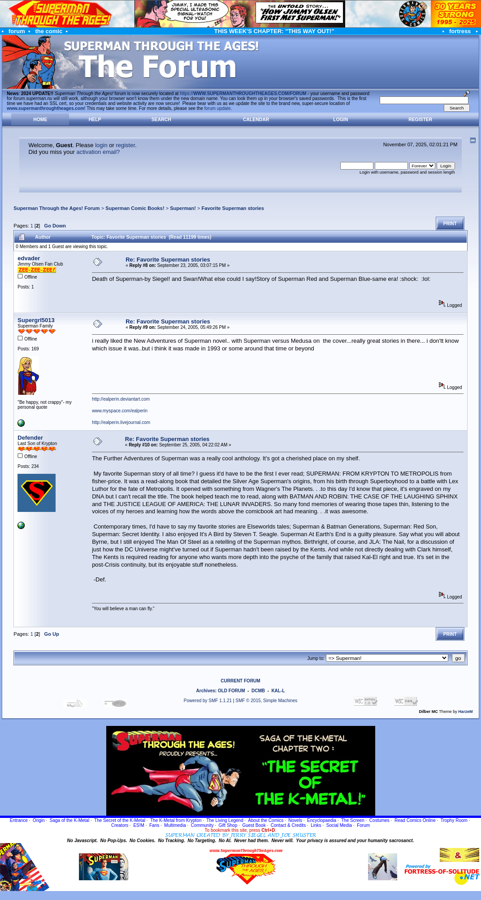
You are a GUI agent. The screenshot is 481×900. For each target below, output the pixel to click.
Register (420, 119)
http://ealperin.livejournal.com (121, 422)
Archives (205, 690)
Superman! (183, 208)
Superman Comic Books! (134, 208)
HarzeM (465, 711)
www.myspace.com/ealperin (119, 410)
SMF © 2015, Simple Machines (266, 700)
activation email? (98, 152)
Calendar (256, 119)
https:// (243, 93)
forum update (217, 108)
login (101, 145)
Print (450, 223)
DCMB (258, 690)
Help (95, 119)
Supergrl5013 (35, 320)
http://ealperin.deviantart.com (121, 399)
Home (40, 119)
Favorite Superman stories (233, 208)
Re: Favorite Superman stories (168, 259)
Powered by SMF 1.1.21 (208, 700)
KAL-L (278, 690)
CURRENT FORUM (240, 680)
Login (340, 119)
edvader (28, 258)
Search (161, 119)
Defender (30, 437)
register (125, 145)
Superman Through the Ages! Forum (56, 208)
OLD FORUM (231, 690)
